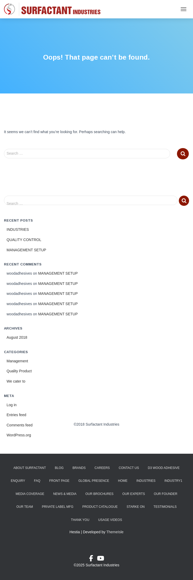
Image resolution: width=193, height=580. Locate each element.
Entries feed (16, 415)
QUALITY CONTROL (24, 240)
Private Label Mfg (57, 507)
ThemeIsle (115, 532)
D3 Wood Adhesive (164, 468)
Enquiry (18, 481)
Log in (12, 405)
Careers (102, 468)
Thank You (80, 520)
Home (123, 481)
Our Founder (165, 494)
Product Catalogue (100, 507)
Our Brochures (99, 494)
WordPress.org (19, 435)
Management (17, 361)
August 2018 (17, 337)
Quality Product (19, 371)
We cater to (16, 381)
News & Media (65, 494)
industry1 (173, 481)
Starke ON (135, 507)
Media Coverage (30, 494)
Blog (59, 468)
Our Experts (133, 494)
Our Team (24, 507)
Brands (79, 468)
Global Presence (93, 481)
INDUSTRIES (18, 229)
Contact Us (129, 468)
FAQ (37, 481)
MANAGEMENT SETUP (26, 250)
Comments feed (20, 425)
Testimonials (165, 507)
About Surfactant (29, 468)
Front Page (59, 481)
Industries (146, 481)
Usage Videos (110, 520)
